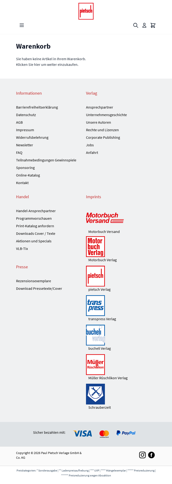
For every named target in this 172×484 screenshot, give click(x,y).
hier (37, 64)
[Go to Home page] (86, 11)
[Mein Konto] (144, 25)
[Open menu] (21, 25)
